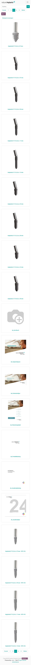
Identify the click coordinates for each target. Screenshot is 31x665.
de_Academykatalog (15, 488)
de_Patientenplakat (15, 425)
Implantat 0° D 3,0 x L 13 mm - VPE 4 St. (15, 646)
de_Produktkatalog (16, 456)
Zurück (4, 10)
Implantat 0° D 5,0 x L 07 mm (15, 46)
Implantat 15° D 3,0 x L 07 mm (15, 77)
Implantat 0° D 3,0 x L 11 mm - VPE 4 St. (15, 614)
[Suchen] (28, 6)
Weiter (23, 10)
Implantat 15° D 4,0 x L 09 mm (15, 298)
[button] (3, 13)
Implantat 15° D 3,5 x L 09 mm (15, 235)
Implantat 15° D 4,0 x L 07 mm (15, 267)
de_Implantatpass (15, 362)
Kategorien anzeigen (7, 18)
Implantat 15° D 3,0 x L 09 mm (15, 109)
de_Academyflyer (15, 519)
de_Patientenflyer (15, 393)
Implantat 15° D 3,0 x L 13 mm (15, 172)
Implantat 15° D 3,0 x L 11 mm (15, 141)
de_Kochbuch (15, 330)
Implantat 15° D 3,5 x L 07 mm (15, 204)
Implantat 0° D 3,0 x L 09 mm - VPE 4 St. (15, 583)
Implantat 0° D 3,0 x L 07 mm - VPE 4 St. (15, 551)
